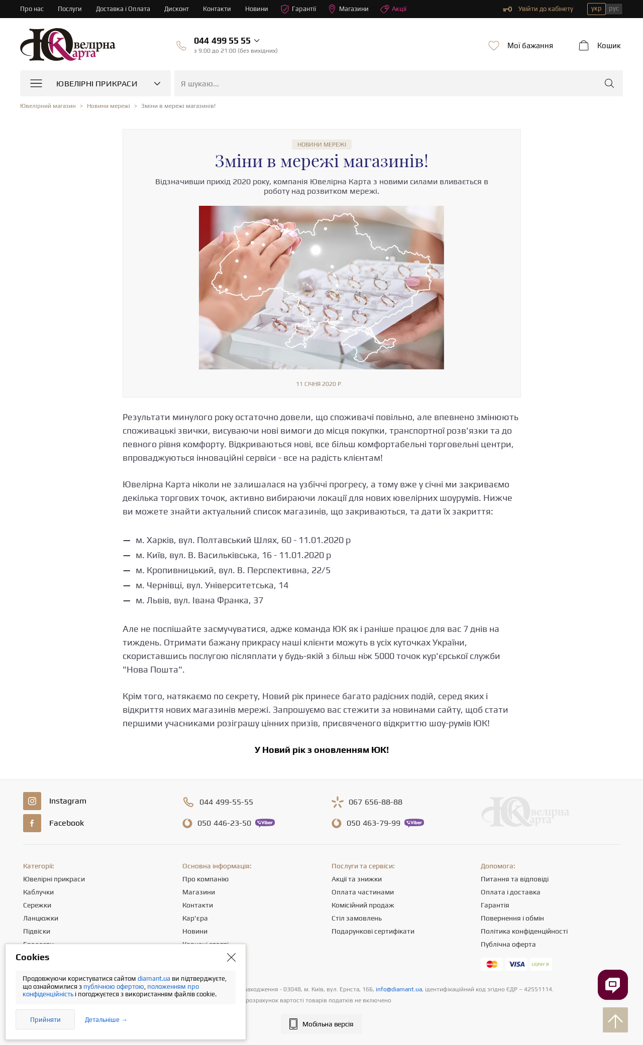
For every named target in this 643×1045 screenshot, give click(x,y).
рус (614, 8)
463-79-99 (373, 823)
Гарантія (495, 904)
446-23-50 (224, 823)
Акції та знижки (357, 878)
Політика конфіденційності (524, 931)
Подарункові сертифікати (373, 931)
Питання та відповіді (515, 878)
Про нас (32, 9)
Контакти (217, 9)
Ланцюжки (40, 918)
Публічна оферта (508, 944)
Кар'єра (195, 918)
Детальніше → (106, 1019)
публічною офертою (113, 986)
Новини (256, 9)
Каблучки (38, 891)
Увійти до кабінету (538, 9)
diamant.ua (155, 978)
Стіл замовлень (357, 918)
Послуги (70, 9)
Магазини (348, 9)
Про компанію (205, 878)
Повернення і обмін (512, 918)
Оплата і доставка (511, 891)
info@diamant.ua (399, 989)
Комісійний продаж (363, 904)
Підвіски (36, 931)
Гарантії (298, 9)
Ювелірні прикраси (54, 878)
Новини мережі (321, 144)
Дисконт (176, 9)
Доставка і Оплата (123, 9)
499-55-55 (226, 802)
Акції (393, 9)
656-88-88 (375, 802)
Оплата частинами (363, 891)
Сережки (37, 904)
